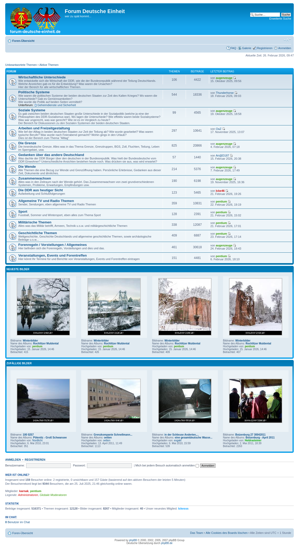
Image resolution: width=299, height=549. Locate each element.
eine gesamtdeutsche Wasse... (193, 437)
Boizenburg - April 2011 (259, 437)
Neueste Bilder (18, 269)
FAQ (233, 48)
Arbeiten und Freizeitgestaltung (44, 128)
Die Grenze (27, 143)
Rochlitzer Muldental (46, 343)
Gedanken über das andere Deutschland (51, 155)
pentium (221, 201)
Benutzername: (15, 465)
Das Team (196, 532)
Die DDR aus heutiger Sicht (40, 190)
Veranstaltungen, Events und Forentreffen (52, 255)
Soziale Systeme (31, 110)
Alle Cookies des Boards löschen (227, 532)
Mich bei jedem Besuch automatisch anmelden (167, 465)
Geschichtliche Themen (37, 233)
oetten (108, 437)
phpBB (133, 540)
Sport (22, 211)
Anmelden (284, 48)
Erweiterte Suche (280, 18)
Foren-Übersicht (23, 40)
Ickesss (183, 508)
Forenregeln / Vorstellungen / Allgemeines (52, 245)
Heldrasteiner (253, 440)
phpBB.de (167, 543)
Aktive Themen (48, 64)
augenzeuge (224, 77)
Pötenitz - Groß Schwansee (50, 437)
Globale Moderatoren (53, 494)
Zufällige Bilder (19, 363)
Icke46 (220, 190)
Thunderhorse (225, 92)
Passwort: (79, 465)
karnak (23, 491)
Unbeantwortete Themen (21, 64)
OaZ (218, 128)
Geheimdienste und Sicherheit (56, 105)
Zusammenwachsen (34, 178)
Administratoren (28, 494)
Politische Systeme (34, 92)
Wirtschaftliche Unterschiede (42, 77)
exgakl (177, 440)
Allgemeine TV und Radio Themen (46, 201)
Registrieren (264, 48)
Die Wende (27, 167)
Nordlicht (37, 440)
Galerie (246, 48)
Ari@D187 (222, 155)
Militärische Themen (34, 222)
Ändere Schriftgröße (287, 39)
